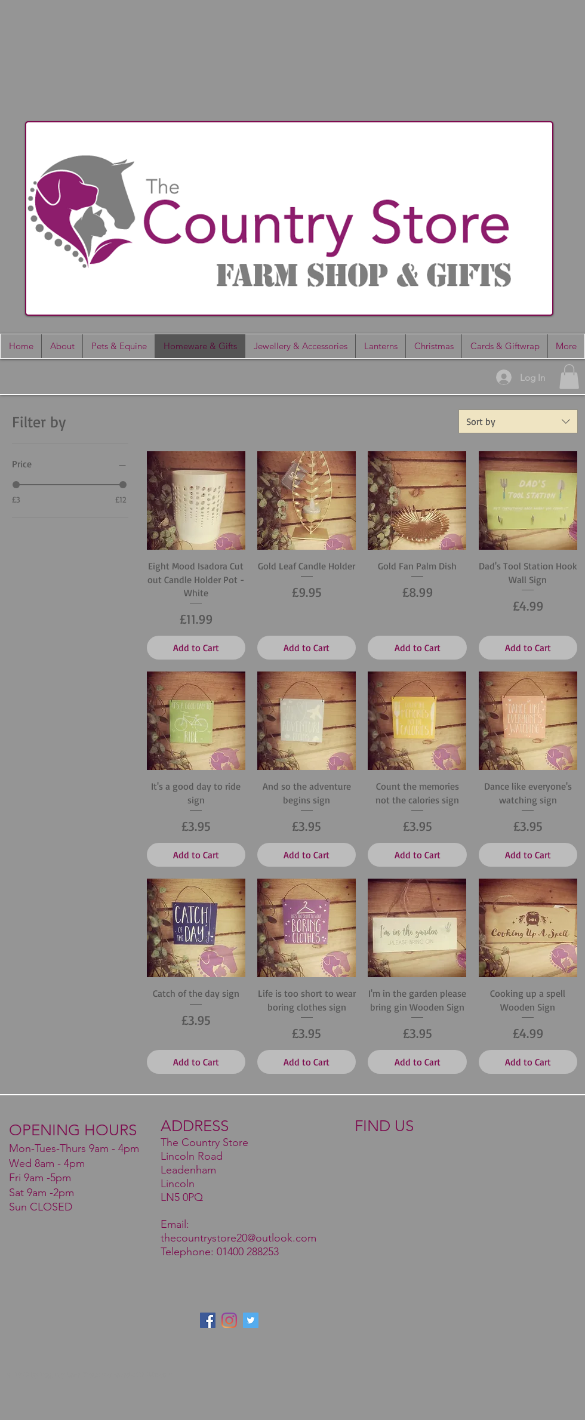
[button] (504, 346)
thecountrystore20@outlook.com (238, 1238)
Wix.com (160, 1374)
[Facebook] (207, 1320)
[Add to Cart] (196, 648)
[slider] (16, 485)
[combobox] (518, 421)
